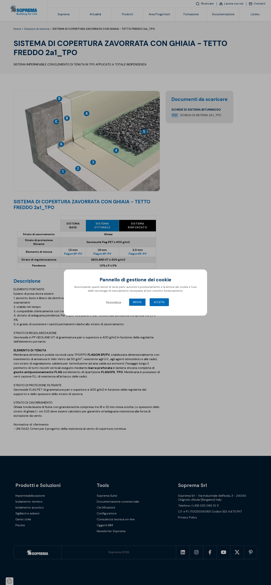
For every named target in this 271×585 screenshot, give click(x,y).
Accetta (159, 302)
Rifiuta (137, 302)
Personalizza (113, 302)
